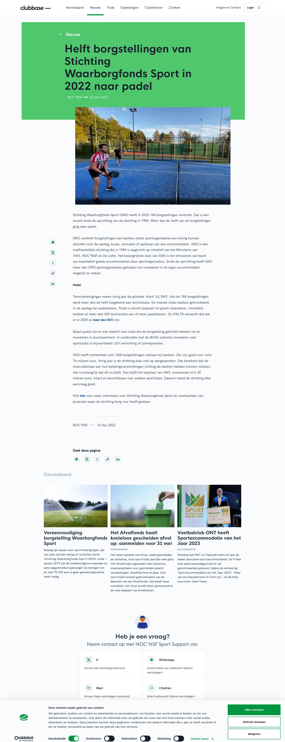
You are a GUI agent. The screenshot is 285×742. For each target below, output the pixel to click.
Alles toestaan (254, 705)
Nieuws (95, 7)
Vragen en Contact (228, 7)
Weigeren (254, 729)
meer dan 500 (103, 320)
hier (83, 396)
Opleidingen (129, 7)
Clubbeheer (154, 7)
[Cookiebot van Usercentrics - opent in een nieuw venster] (24, 735)
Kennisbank (75, 7)
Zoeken (174, 7)
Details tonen (199, 734)
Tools (110, 7)
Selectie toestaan (254, 717)
